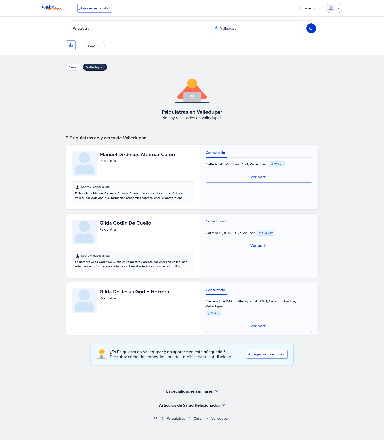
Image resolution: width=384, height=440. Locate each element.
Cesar (73, 67)
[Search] (311, 28)
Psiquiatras (176, 418)
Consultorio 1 (217, 152)
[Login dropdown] (334, 8)
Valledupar (95, 67)
